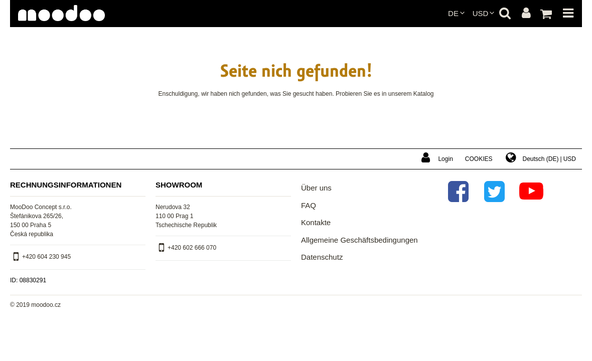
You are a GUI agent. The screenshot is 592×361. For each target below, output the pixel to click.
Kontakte (316, 222)
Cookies (479, 158)
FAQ (308, 205)
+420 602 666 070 (192, 247)
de (453, 13)
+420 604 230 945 (46, 256)
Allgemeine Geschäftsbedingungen (359, 240)
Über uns (316, 188)
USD (481, 13)
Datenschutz (322, 257)
